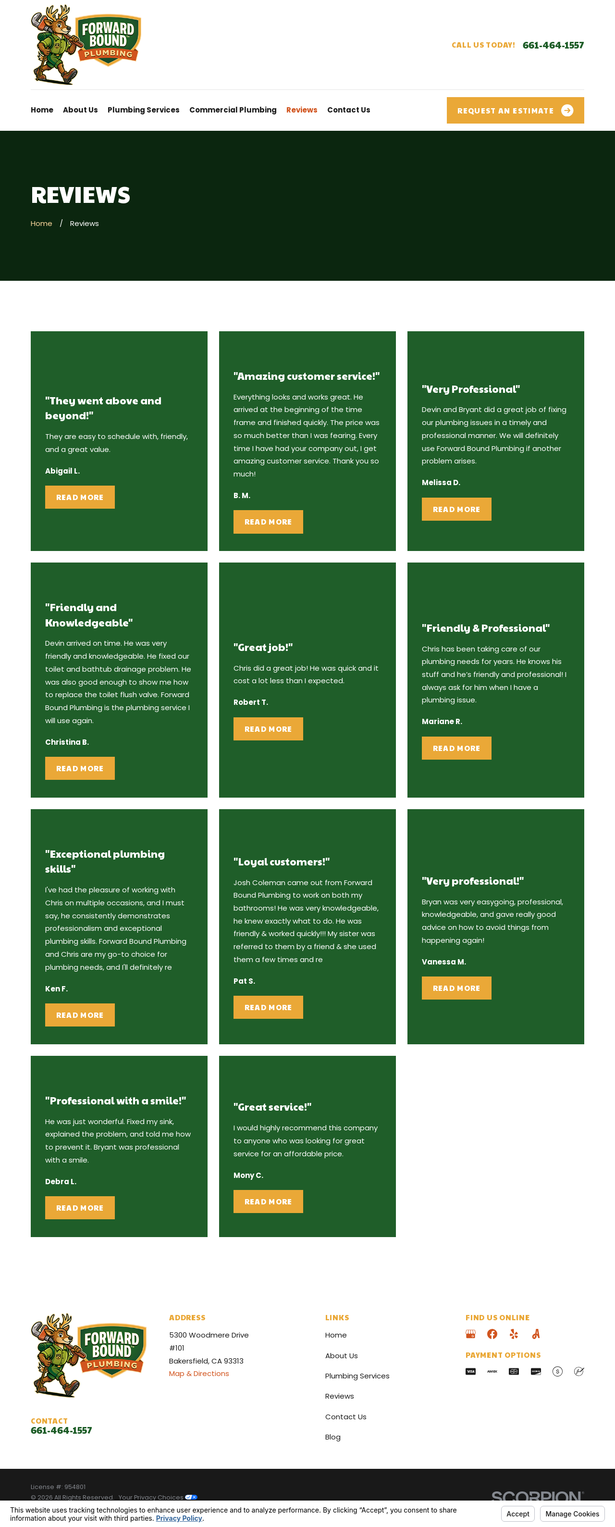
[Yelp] (514, 1334)
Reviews (339, 1396)
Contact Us (346, 1417)
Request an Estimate (515, 110)
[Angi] (536, 1334)
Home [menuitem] (42, 110)
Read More (80, 497)
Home (336, 1335)
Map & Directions (199, 1373)
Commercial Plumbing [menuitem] (233, 110)
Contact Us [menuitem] (348, 110)
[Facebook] (492, 1334)
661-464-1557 (553, 45)
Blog (333, 1437)
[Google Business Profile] (471, 1334)
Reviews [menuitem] (302, 110)
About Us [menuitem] (80, 110)
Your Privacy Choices (158, 1497)
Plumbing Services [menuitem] (144, 110)
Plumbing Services (357, 1376)
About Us (341, 1356)
